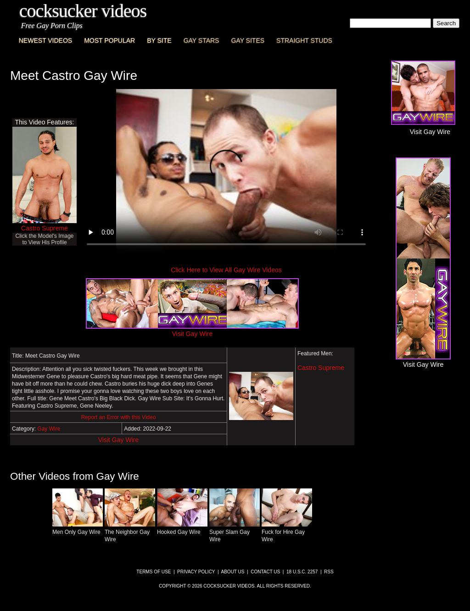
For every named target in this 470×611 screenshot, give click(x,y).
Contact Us (265, 571)
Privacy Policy (196, 571)
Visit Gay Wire (118, 439)
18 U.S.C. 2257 (302, 571)
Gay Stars (201, 40)
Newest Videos (45, 40)
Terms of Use (153, 571)
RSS (329, 571)
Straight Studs (304, 40)
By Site (159, 40)
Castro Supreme (44, 228)
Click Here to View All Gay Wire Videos (226, 270)
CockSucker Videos (82, 10)
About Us (233, 571)
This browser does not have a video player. (226, 171)
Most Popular (109, 40)
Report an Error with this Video (118, 417)
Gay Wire (48, 429)
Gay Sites (248, 40)
